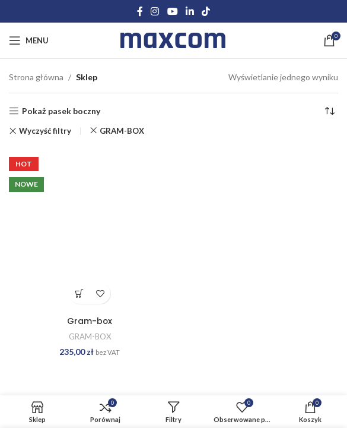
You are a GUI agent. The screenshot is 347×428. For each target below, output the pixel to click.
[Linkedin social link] (190, 11)
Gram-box (90, 321)
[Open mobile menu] (29, 40)
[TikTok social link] (206, 11)
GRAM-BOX (89, 336)
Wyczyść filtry (45, 131)
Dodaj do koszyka (79, 293)
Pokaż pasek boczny (61, 111)
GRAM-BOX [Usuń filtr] (122, 131)
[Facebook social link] (140, 11)
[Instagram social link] (155, 11)
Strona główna (36, 77)
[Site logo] (173, 39)
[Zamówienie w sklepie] (329, 111)
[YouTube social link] (172, 11)
